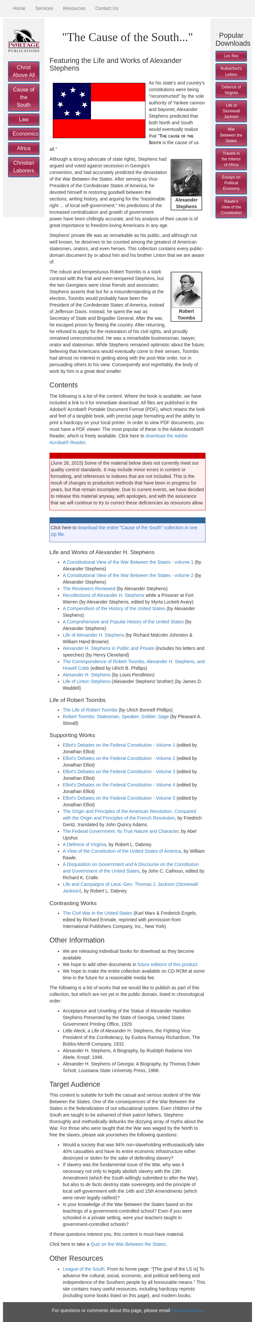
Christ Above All (24, 71)
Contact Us (106, 8)
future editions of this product (167, 964)
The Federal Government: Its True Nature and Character (121, 831)
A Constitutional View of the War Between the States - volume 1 (128, 562)
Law (24, 119)
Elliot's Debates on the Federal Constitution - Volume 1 (119, 745)
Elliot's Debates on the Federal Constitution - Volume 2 (119, 758)
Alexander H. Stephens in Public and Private (108, 648)
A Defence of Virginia (84, 844)
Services (44, 8)
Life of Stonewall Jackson (231, 111)
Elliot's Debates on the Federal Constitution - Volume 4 (119, 784)
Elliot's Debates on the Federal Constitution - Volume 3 (119, 771)
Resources (74, 8)
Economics (26, 134)
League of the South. (84, 1269)
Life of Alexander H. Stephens (93, 635)
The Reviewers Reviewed (89, 588)
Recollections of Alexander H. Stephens (103, 595)
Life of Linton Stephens (86, 681)
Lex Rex (231, 56)
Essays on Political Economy (231, 183)
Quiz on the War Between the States (128, 1244)
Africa (24, 148)
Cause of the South (23, 97)
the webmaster (186, 1310)
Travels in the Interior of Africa (231, 159)
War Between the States (231, 135)
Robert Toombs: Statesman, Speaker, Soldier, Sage (116, 716)
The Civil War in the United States (97, 913)
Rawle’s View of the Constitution (231, 207)
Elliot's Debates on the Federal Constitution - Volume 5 (119, 798)
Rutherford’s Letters (231, 71)
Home (19, 8)
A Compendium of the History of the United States (114, 608)
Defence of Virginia (231, 90)
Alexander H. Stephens (87, 674)
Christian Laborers (23, 166)
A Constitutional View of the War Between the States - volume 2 (128, 575)
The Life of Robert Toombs (90, 710)
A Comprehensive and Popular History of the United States (123, 621)
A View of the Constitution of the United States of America (122, 851)
